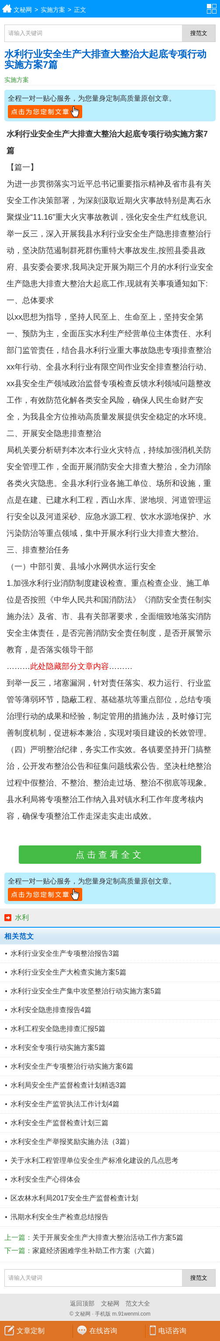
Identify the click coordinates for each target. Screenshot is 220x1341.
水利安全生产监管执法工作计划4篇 (64, 1104)
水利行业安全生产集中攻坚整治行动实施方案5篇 (85, 991)
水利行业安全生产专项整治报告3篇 (64, 953)
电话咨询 (172, 1330)
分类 (213, 9)
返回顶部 (82, 1303)
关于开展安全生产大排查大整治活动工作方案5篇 (107, 1237)
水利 (22, 917)
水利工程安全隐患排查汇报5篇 (57, 1028)
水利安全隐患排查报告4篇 (50, 1010)
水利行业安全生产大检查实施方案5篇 (68, 972)
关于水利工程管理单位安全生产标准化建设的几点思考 (94, 1160)
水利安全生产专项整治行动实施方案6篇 (71, 1066)
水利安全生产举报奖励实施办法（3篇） (71, 1141)
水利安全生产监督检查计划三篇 (59, 1122)
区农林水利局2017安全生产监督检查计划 (74, 1198)
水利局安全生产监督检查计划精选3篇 (68, 1085)
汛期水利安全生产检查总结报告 (59, 1217)
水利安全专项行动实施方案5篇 (57, 1047)
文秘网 (23, 9)
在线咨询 (103, 1330)
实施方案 (53, 9)
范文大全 (138, 1303)
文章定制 (31, 1330)
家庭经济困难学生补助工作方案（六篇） (95, 1250)
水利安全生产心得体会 (45, 1179)
